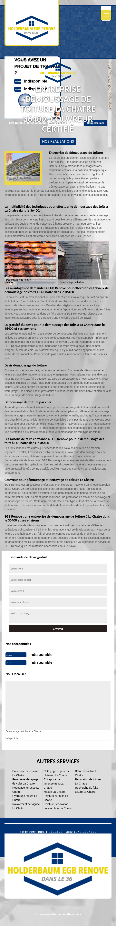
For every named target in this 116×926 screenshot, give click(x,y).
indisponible (41, 654)
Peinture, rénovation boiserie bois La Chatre (58, 806)
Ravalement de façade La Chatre (26, 806)
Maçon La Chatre (54, 791)
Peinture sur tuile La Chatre (56, 798)
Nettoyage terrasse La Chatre (25, 789)
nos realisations (58, 141)
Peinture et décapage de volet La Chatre (25, 781)
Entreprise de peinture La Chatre (25, 773)
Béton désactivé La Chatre (86, 773)
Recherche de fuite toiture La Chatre (86, 789)
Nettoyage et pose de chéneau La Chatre (57, 773)
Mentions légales (81, 832)
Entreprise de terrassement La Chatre (53, 783)
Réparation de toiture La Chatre (88, 781)
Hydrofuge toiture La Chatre (24, 798)
